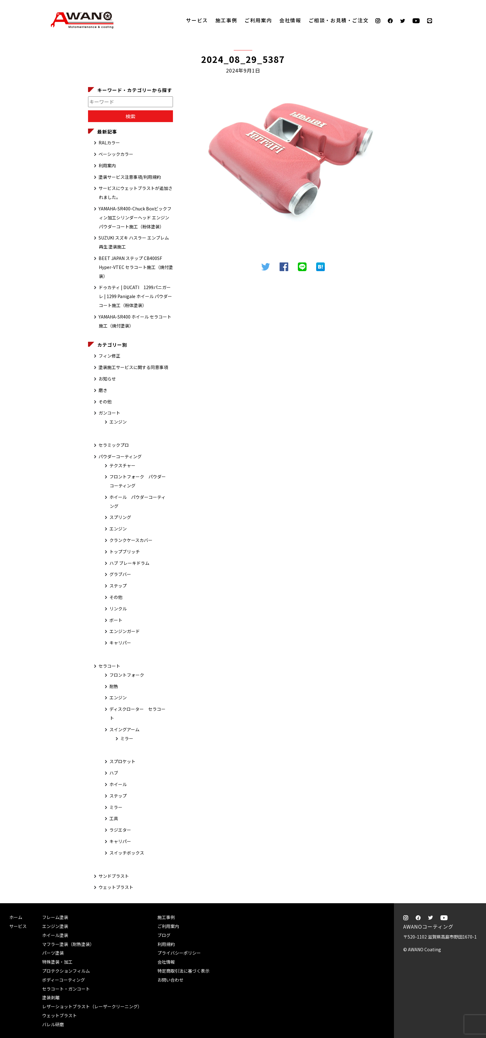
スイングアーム (124, 729)
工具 (113, 818)
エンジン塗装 (55, 926)
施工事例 (226, 20)
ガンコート (109, 413)
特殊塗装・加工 (57, 962)
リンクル (118, 608)
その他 (105, 401)
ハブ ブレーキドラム (129, 563)
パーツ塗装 (53, 953)
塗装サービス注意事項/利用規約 (130, 177)
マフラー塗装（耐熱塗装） (68, 944)
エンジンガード (124, 631)
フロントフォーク (126, 675)
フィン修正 (109, 356)
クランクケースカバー (130, 540)
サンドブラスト (114, 876)
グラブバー (120, 574)
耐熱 (113, 686)
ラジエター (120, 830)
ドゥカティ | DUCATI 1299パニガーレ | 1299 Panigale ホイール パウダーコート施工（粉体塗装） (135, 296)
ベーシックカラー (116, 154)
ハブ (113, 773)
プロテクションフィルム (66, 971)
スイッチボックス (126, 853)
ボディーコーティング (63, 980)
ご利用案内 (258, 20)
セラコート (109, 666)
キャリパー (120, 643)
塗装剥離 (51, 997)
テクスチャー (122, 465)
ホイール (118, 784)
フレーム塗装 (55, 917)
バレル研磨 (53, 1024)
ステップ (118, 586)
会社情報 (290, 20)
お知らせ (107, 379)
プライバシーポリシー (179, 953)
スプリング (120, 517)
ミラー (126, 738)
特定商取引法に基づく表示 (183, 971)
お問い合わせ (170, 980)
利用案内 (107, 165)
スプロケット (122, 761)
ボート (115, 620)
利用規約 (166, 944)
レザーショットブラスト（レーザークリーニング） (92, 1006)
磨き (103, 390)
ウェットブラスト (116, 887)
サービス (197, 20)
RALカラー (109, 142)
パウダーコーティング (120, 456)
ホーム (15, 917)
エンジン (118, 422)
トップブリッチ (124, 551)
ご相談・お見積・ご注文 (475, 100)
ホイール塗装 (55, 935)
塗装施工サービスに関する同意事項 (133, 367)
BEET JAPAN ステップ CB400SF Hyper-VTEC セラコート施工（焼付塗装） (136, 267)
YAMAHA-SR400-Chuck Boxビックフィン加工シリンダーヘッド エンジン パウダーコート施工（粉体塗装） (135, 217)
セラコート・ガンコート (66, 989)
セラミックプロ (114, 445)
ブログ (163, 935)
